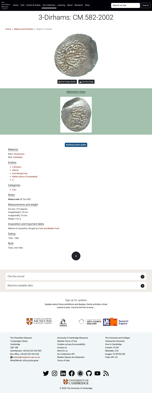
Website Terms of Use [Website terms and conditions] (67, 341)
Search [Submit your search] (146, 5)
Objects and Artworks (23, 29)
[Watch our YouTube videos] (97, 373)
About (70, 5)
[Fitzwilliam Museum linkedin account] (72, 373)
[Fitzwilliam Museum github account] (89, 373)
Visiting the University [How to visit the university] (114, 341)
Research (79, 5)
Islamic (15, 170)
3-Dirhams (16, 167)
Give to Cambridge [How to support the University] (113, 344)
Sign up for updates (76, 300)
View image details (67, 82)
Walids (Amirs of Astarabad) (24, 176)
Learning (61, 5)
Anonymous (19, 154)
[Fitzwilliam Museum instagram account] (54, 373)
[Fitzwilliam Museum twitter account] (46, 373)
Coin (14, 189)
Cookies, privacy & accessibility (71, 344)
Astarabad (17, 157)
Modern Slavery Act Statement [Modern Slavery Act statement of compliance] (70, 357)
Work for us (62, 351)
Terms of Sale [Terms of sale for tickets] (63, 360)
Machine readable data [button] (20, 285)
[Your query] (125, 5)
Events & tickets (33, 5)
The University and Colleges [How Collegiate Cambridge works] (117, 338)
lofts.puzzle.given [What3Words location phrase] (30, 360)
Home (16, 4)
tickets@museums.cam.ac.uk (26, 357)
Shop (87, 5)
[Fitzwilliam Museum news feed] (106, 373)
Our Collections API (66, 354)
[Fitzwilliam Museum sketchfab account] (80, 373)
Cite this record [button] (16, 276)
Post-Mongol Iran (20, 173)
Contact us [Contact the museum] (62, 347)
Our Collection (49, 5)
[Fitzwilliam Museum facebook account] (63, 373)
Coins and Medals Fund (48, 228)
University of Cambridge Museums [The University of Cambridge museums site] (72, 338)
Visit (22, 5)
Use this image (87, 82)
